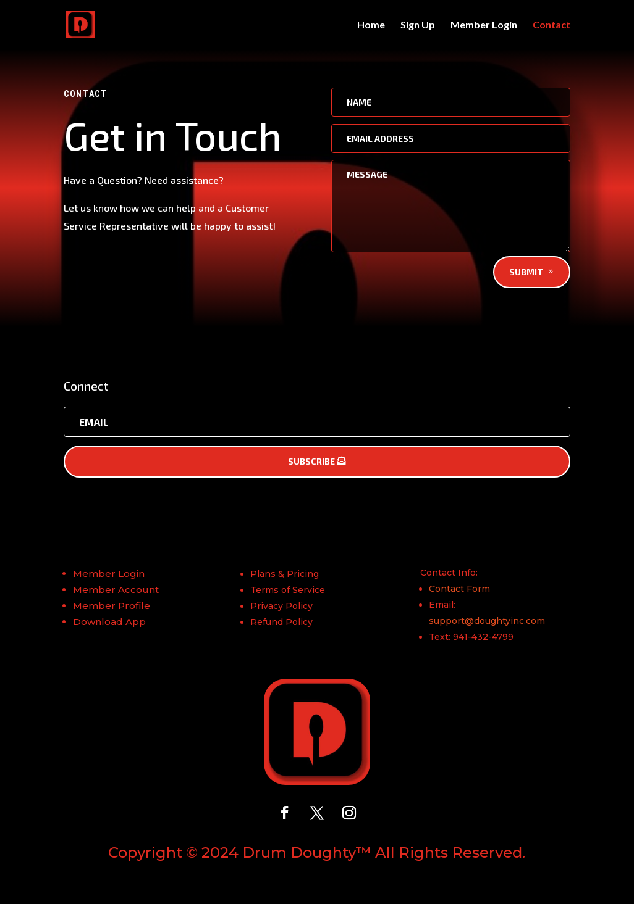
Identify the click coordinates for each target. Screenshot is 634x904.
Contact (551, 25)
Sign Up (417, 25)
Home (371, 25)
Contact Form (459, 588)
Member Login (483, 25)
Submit (526, 272)
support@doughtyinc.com (487, 620)
